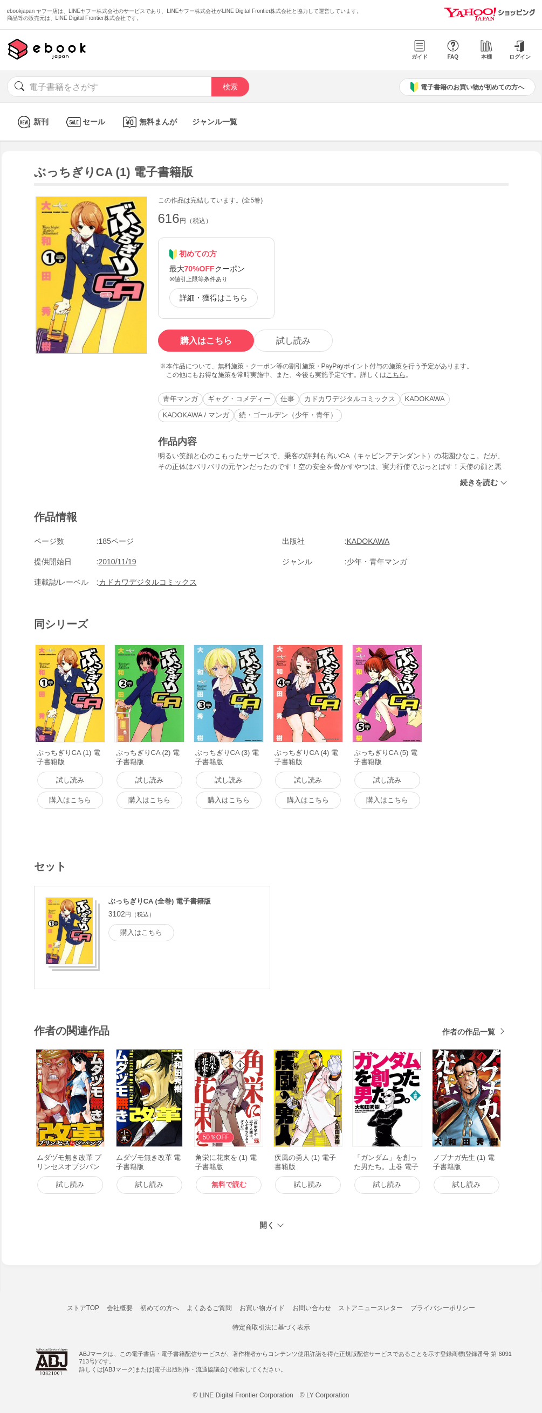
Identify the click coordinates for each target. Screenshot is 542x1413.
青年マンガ (180, 399)
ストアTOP (83, 1308)
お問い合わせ (311, 1308)
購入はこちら (206, 340)
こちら (396, 375)
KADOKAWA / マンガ (196, 415)
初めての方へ (159, 1308)
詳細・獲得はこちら (214, 297)
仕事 (287, 399)
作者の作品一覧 (468, 1031)
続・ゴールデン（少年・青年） (288, 415)
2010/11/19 (117, 561)
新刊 (32, 122)
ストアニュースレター (370, 1308)
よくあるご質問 (209, 1308)
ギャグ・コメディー (239, 399)
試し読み (293, 340)
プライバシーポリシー (442, 1308)
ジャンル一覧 (214, 121)
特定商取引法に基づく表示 (271, 1327)
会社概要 (120, 1308)
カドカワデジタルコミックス (349, 399)
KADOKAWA (425, 399)
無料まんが (148, 122)
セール (84, 122)
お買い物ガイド (262, 1308)
